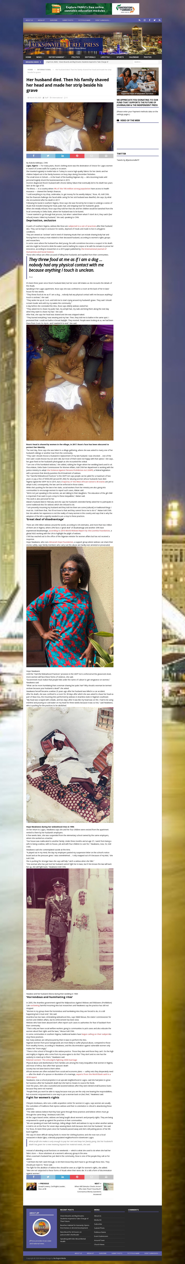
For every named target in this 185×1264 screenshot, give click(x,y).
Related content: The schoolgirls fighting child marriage (51, 1060)
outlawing (34, 1005)
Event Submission (102, 20)
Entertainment (56, 57)
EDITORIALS (90, 57)
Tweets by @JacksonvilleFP (128, 160)
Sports (120, 57)
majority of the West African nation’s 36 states (83, 481)
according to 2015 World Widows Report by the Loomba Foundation (79, 530)
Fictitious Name (84, 20)
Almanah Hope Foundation (61, 542)
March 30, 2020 (35, 97)
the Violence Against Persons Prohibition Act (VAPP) (70, 470)
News (39, 57)
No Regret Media (60, 1258)
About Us (29, 20)
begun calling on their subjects (95, 1034)
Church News (99, 1244)
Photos (147, 57)
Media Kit (41, 20)
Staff (46, 97)
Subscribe (53, 20)
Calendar (134, 57)
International (57, 97)
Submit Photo (67, 20)
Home (28, 57)
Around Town (99, 1240)
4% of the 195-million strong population (72, 188)
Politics (76, 57)
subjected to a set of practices (82, 226)
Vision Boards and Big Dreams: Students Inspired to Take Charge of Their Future (74, 1218)
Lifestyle (105, 57)
